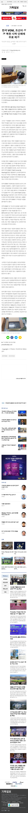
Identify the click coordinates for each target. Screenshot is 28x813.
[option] (7, 548)
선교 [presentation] (5, 585)
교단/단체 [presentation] (5, 582)
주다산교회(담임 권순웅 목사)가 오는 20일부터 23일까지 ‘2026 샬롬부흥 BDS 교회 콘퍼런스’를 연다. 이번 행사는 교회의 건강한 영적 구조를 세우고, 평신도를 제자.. (18, 644)
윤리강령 (4, 805)
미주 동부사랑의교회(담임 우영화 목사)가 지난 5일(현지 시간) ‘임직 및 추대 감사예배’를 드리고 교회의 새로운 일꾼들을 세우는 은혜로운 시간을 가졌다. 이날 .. (18, 747)
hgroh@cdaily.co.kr (15, 50)
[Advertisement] (14, 391)
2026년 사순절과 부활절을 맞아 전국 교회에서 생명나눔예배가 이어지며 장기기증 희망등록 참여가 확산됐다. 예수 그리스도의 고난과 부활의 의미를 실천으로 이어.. (18, 594)
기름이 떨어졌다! (5, 504)
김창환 (2, 516)
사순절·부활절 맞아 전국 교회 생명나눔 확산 (17, 588)
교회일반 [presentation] (5, 579)
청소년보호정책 (15, 803)
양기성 (2, 489)
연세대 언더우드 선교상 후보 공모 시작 (18, 663)
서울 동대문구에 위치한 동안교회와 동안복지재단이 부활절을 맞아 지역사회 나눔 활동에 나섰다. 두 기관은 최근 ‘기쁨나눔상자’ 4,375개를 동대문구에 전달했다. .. (18, 619)
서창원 (2, 533)
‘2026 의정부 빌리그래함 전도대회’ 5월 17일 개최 (17, 688)
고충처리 (21, 803)
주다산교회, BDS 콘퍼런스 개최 (18, 638)
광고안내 (8, 801)
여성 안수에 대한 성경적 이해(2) (9, 531)
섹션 (2, 2)
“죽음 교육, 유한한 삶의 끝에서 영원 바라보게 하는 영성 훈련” (8, 429)
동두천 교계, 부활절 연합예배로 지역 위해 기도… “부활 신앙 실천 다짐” (17, 767)
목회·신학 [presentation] (5, 589)
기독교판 (10, 1)
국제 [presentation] (5, 592)
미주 (18, 1)
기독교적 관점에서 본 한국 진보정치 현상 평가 (8, 420)
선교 (7, 25)
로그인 (25, 1)
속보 (3, 403)
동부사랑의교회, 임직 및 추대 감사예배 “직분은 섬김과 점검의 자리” (17, 740)
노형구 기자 (8, 50)
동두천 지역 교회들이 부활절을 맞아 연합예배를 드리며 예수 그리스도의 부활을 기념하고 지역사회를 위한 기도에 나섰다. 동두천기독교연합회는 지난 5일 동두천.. (18, 774)
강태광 (2, 496)
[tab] (5, 579)
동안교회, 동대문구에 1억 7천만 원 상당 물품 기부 (18, 613)
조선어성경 (12, 356)
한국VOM (5, 356)
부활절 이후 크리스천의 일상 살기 (10, 522)
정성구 (2, 505)
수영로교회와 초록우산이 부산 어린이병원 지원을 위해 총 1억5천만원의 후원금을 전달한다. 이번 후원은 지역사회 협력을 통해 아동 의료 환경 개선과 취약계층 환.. (18, 721)
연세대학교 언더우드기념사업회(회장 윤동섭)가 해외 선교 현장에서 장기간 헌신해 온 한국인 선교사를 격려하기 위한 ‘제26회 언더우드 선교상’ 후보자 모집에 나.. (18, 669)
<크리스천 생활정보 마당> (21, 378)
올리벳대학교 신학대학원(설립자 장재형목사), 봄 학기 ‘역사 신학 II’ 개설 (8, 438)
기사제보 (19, 801)
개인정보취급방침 (6, 803)
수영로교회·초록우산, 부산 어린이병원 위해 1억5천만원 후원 (18, 714)
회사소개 (3, 801)
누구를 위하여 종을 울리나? (8, 495)
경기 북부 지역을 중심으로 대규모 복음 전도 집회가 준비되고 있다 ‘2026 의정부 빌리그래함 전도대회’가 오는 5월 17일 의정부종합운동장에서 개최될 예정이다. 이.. (18, 694)
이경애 (2, 524)
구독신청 (21, 1)
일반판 (15, 1)
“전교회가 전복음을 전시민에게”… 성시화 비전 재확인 (8, 412)
